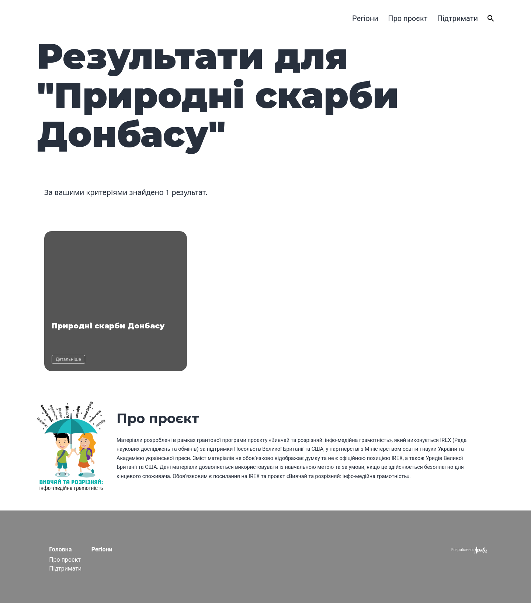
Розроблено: (469, 549)
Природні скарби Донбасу (108, 325)
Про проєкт (407, 18)
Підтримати (457, 18)
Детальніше (68, 359)
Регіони (365, 18)
